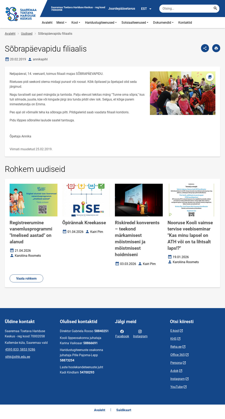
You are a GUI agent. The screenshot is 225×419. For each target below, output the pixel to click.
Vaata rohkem (26, 278)
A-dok (174, 371)
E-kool (174, 331)
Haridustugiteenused (101, 22)
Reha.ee (176, 347)
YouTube (176, 387)
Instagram (140, 333)
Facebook (122, 333)
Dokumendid (163, 22)
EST (146, 8)
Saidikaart (123, 410)
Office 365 (177, 355)
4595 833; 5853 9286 (20, 349)
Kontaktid (185, 22)
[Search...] (215, 8)
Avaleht (47, 22)
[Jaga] (205, 48)
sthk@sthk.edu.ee (17, 357)
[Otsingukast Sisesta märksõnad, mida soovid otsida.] (189, 9)
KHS (173, 339)
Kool (76, 22)
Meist (61, 22)
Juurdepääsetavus (121, 8)
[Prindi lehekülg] (216, 48)
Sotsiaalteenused (135, 22)
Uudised (26, 34)
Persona (176, 363)
